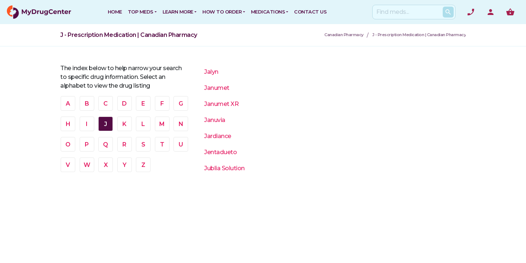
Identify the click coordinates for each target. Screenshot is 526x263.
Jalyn (211, 71)
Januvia (214, 120)
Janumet (216, 87)
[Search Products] (448, 12)
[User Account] (490, 12)
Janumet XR (221, 103)
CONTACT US (310, 12)
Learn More (178, 12)
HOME (115, 12)
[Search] (412, 12)
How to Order (221, 12)
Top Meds (140, 12)
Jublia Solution (224, 168)
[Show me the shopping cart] (510, 12)
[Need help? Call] (470, 12)
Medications (268, 12)
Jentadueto (220, 152)
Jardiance (217, 136)
